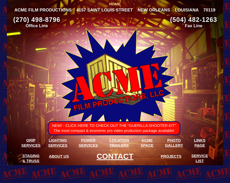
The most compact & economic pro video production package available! (114, 130)
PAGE (199, 145)
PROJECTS (171, 156)
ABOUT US (59, 156)
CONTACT (115, 156)
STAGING (30, 156)
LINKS (200, 140)
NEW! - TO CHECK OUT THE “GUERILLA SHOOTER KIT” (114, 125)
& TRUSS (31, 161)
